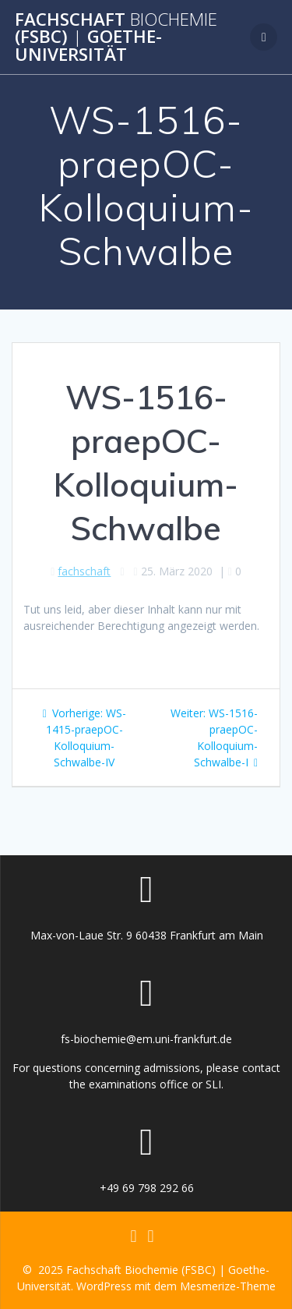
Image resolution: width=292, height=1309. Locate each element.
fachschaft (84, 571)
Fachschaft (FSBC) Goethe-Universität (116, 37)
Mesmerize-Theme (228, 1286)
